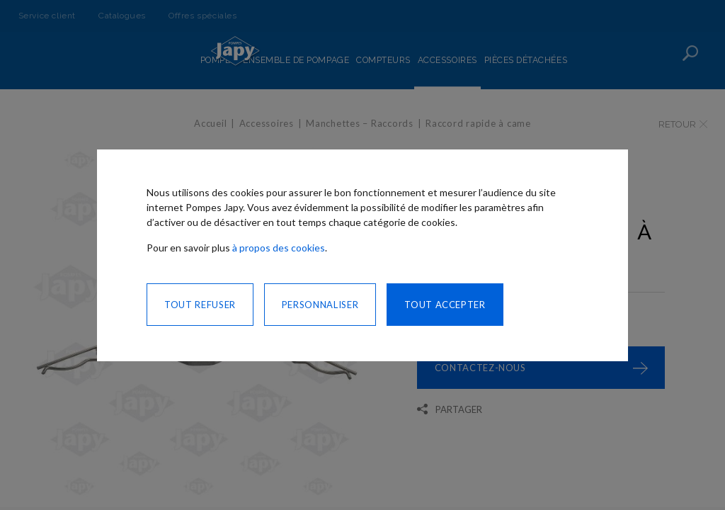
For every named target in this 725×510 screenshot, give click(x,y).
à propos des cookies (278, 248)
